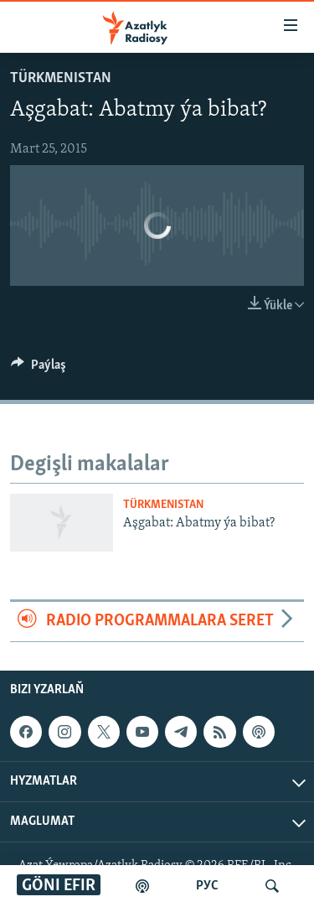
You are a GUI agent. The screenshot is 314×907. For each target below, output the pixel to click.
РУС (207, 886)
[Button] (38, 369)
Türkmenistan (60, 78)
